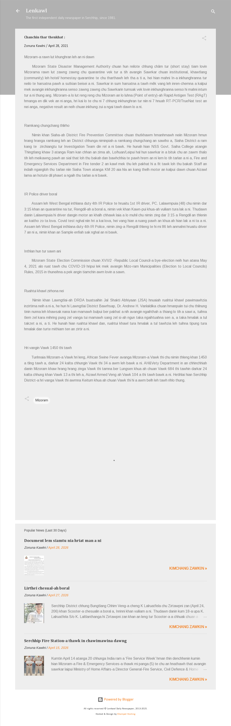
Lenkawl (36, 11)
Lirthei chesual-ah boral (46, 588)
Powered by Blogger (116, 699)
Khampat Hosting (126, 714)
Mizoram (41, 400)
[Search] (213, 12)
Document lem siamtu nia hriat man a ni (62, 541)
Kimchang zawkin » (188, 568)
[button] (204, 39)
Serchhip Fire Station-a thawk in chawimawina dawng (75, 641)
